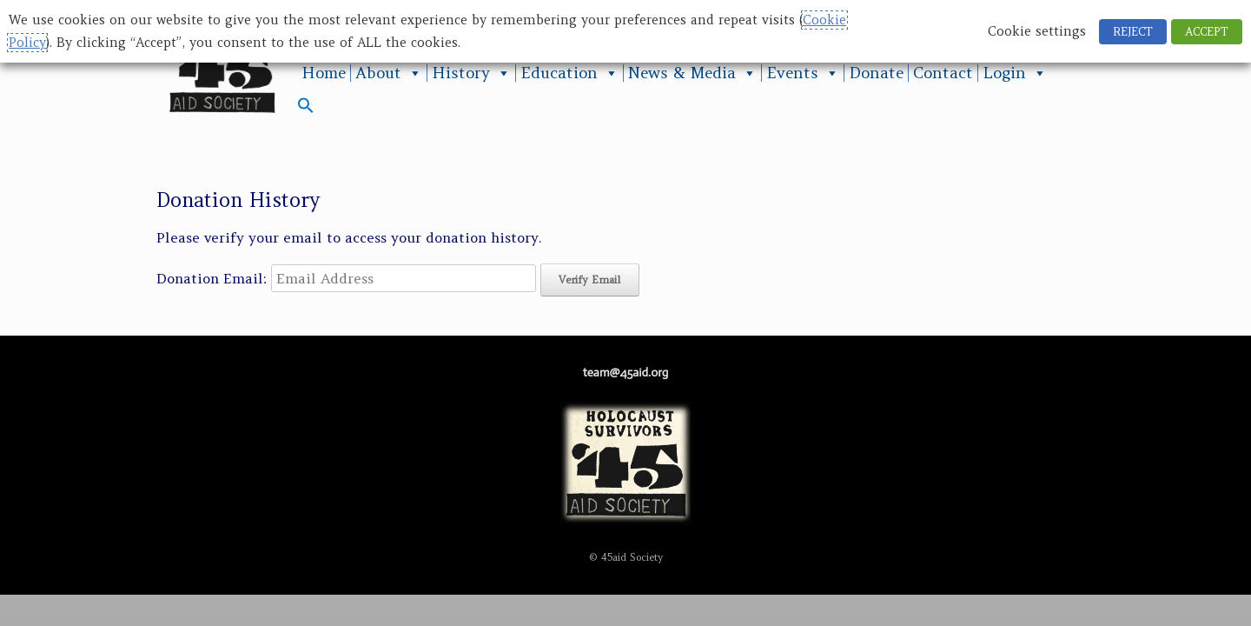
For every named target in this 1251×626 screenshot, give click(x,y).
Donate (876, 73)
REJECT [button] (1133, 31)
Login (1015, 73)
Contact (943, 73)
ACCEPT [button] (1206, 31)
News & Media (692, 73)
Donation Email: (211, 278)
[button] (305, 109)
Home (323, 73)
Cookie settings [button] (1037, 31)
